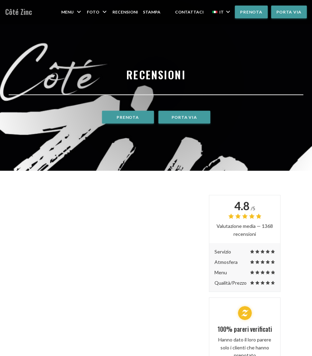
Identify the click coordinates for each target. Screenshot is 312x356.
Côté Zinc (18, 12)
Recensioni (125, 12)
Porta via (289, 12)
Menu (71, 12)
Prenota (251, 12)
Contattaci (189, 12)
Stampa (151, 12)
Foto (97, 12)
